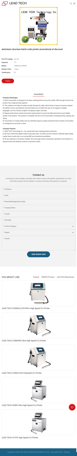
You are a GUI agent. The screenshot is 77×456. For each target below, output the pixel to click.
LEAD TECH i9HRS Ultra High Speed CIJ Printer (22, 405)
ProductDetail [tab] (38, 94)
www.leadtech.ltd (56, 452)
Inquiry (8, 81)
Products (36, 277)
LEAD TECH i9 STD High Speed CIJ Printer (20, 437)
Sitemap (67, 452)
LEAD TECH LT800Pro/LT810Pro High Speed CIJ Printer (26, 308)
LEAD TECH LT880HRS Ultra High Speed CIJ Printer (24, 340)
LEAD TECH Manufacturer (65, 277)
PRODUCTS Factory (48, 277)
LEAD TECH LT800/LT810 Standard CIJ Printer (22, 373)
